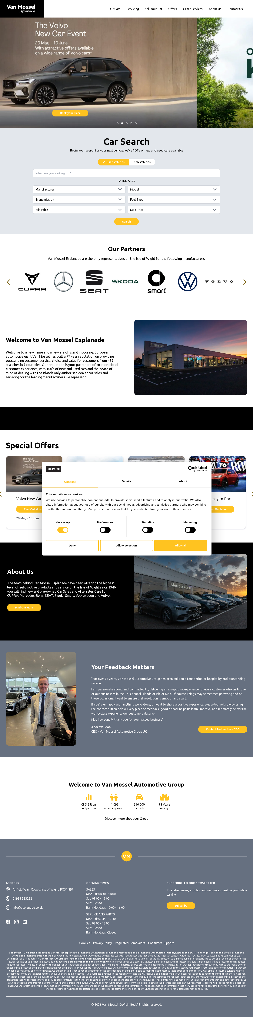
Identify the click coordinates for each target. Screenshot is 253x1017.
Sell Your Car (153, 9)
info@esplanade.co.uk (28, 907)
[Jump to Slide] (117, 123)
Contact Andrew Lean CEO (223, 729)
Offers (172, 9)
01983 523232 (22, 898)
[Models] (174, 189)
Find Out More (126, 113)
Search (126, 221)
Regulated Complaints (130, 943)
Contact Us (235, 9)
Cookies (84, 943)
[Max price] (174, 210)
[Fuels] (174, 200)
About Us (215, 9)
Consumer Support (161, 943)
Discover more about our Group (126, 818)
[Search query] (126, 173)
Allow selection (126, 545)
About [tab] (183, 481)
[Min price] (79, 210)
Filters (126, 181)
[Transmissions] (79, 200)
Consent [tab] (70, 481)
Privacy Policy (102, 943)
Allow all (181, 545)
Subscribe (181, 905)
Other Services (193, 9)
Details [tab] (126, 481)
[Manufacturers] (79, 189)
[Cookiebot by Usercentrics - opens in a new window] (190, 469)
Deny (72, 545)
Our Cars (114, 9)
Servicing (133, 9)
